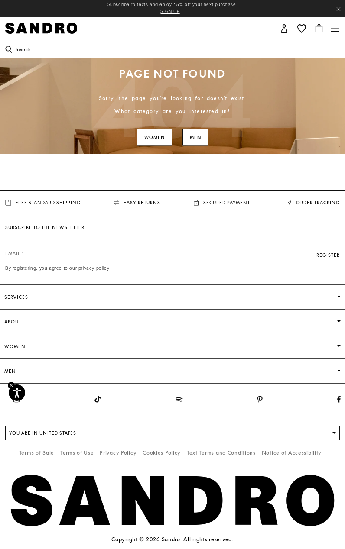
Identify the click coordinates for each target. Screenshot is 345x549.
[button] (284, 28)
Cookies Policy (162, 452)
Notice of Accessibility (292, 452)
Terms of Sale (36, 452)
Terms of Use (77, 452)
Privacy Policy (118, 452)
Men (195, 137)
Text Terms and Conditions (221, 452)
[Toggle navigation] (335, 28)
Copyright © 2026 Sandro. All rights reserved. (172, 539)
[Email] (172, 253)
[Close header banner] (338, 9)
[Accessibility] (17, 392)
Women (154, 137)
